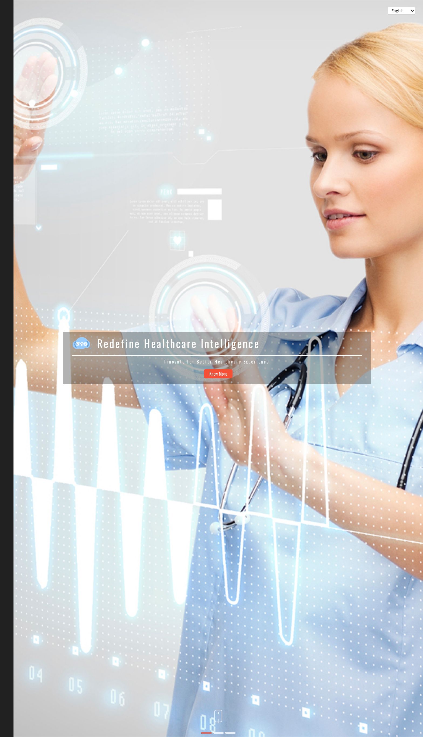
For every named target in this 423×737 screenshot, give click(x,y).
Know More (218, 374)
